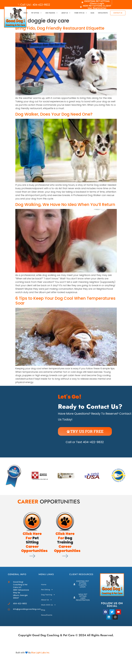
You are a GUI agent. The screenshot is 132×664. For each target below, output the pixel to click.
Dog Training (52, 13)
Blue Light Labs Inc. (40, 652)
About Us (65, 13)
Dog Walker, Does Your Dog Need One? (53, 114)
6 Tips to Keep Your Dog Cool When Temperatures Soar (65, 300)
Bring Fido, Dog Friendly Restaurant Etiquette (59, 28)
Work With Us (80, 13)
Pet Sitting (36, 13)
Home (26, 13)
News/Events (103, 13)
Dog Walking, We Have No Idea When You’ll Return (65, 204)
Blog (92, 13)
